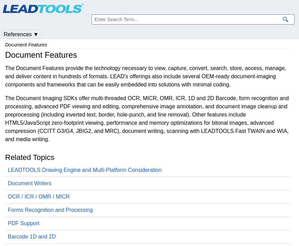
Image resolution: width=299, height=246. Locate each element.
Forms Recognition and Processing (50, 210)
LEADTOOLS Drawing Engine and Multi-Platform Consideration (85, 170)
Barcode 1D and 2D (32, 237)
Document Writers (30, 183)
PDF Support (23, 223)
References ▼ (21, 34)
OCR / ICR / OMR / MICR (39, 197)
